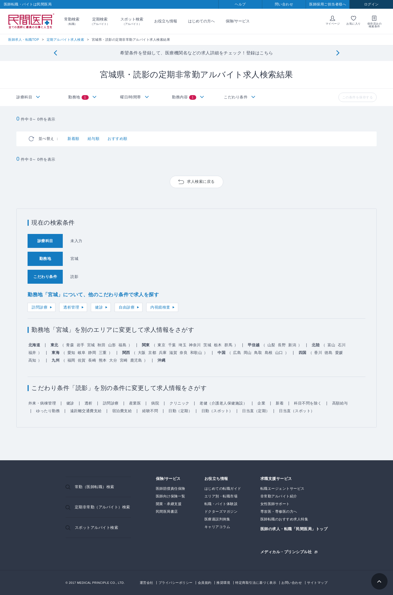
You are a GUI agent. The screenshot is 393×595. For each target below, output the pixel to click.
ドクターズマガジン (221, 511)
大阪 (142, 352)
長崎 (92, 360)
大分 (113, 360)
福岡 (71, 360)
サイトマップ (317, 583)
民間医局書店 (167, 511)
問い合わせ (284, 4)
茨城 (207, 345)
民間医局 (31, 21)
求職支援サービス (276, 479)
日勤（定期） (180, 411)
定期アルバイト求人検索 (65, 40)
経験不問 (150, 411)
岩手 (81, 345)
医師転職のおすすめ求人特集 (284, 519)
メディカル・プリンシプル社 (286, 552)
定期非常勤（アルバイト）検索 (102, 507)
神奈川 (195, 345)
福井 (32, 352)
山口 (279, 352)
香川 (318, 352)
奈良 (183, 352)
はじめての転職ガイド (222, 488)
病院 (155, 403)
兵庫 (163, 352)
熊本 (103, 360)
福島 (122, 345)
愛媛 (339, 352)
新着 (280, 403)
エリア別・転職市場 (221, 496)
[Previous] (55, 53)
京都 (152, 352)
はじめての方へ (201, 21)
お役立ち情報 (165, 21)
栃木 (218, 345)
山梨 (271, 345)
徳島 (328, 352)
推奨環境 (223, 583)
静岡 (92, 352)
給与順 (94, 138)
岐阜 (82, 352)
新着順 (73, 138)
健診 (99, 307)
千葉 (172, 345)
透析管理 (71, 307)
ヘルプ (240, 4)
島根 (269, 352)
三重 (103, 352)
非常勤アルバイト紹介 (278, 496)
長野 (282, 345)
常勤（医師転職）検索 (94, 487)
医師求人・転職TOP (23, 40)
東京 (161, 345)
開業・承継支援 (169, 504)
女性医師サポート (275, 504)
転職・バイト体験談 (221, 504)
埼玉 (182, 345)
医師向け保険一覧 (170, 496)
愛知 (71, 352)
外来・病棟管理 (42, 403)
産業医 (135, 403)
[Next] (338, 53)
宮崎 (124, 360)
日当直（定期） (256, 411)
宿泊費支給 (122, 411)
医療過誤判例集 (217, 519)
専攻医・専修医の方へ (278, 511)
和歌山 (196, 352)
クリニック (179, 403)
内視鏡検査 (160, 307)
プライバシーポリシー (176, 583)
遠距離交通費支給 (86, 411)
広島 (237, 352)
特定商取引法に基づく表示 (255, 583)
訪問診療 (39, 307)
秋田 (101, 345)
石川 (342, 345)
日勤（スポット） (217, 411)
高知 (32, 360)
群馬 (228, 345)
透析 (89, 403)
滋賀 (173, 352)
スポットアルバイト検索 (96, 527)
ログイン (371, 4)
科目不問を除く (308, 403)
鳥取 (258, 352)
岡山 (248, 352)
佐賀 (82, 360)
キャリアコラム (217, 527)
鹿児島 (136, 360)
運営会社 (146, 583)
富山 (331, 345)
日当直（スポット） (297, 411)
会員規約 (205, 583)
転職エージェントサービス (282, 488)
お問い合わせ (291, 583)
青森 (70, 345)
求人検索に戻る (201, 181)
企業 (261, 403)
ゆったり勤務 (48, 411)
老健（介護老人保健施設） (223, 403)
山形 (112, 345)
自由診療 (127, 307)
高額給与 (340, 403)
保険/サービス (238, 21)
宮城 (91, 345)
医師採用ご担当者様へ (327, 4)
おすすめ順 (117, 138)
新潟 (292, 345)
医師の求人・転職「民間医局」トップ (294, 529)
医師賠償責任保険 (170, 488)
